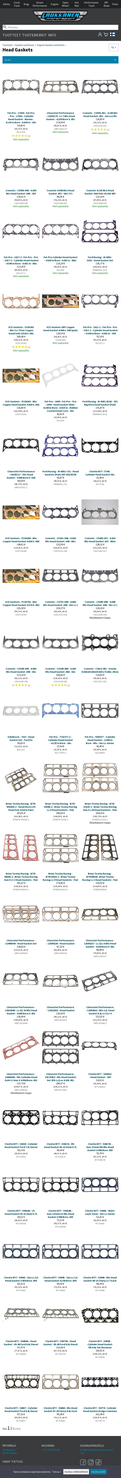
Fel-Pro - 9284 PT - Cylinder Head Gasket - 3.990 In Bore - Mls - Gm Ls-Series (100, 740)
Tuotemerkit (34, 35)
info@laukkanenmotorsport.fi (96, 1449)
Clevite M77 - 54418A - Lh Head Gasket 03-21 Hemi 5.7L (21, 1212)
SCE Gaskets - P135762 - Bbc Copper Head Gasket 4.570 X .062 (21, 603)
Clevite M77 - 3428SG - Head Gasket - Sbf (100, 1075)
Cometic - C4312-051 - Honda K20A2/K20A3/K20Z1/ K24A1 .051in (100, 670)
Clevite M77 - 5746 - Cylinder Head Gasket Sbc (100, 473)
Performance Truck (91, 4)
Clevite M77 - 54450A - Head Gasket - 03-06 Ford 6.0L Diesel (21, 1343)
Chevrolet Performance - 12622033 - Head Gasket (60, 1009)
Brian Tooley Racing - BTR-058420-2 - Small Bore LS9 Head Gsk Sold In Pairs (21, 806)
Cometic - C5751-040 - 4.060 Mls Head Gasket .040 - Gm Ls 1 (60, 603)
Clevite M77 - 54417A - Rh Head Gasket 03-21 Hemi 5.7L (60, 1145)
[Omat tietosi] (100, 35)
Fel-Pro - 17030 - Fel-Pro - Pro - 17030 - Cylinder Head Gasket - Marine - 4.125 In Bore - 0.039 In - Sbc (21, 117)
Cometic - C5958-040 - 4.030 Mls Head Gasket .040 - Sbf (21, 192)
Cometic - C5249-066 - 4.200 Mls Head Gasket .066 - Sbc (60, 670)
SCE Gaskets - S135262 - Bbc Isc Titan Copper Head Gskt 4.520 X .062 (21, 330)
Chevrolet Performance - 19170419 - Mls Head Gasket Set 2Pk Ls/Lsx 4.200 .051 (60, 1077)
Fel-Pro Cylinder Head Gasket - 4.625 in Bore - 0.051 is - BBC (60, 259)
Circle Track (17, 4)
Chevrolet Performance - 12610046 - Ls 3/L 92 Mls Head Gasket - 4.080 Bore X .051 (21, 1010)
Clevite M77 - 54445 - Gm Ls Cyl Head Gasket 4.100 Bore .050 (60, 1279)
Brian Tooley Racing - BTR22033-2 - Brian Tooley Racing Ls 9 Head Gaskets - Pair (60, 876)
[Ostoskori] (106, 35)
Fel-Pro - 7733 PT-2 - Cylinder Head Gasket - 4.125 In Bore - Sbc (60, 740)
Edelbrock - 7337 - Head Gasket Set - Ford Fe (21, 738)
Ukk (82, 1452)
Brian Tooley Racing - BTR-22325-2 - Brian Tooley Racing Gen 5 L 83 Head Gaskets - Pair (100, 806)
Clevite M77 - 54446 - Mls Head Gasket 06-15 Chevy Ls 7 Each (100, 1279)
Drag (26, 4)
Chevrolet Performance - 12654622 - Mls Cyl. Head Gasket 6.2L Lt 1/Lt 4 (100, 1010)
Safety (6, 4)
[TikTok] (98, 1462)
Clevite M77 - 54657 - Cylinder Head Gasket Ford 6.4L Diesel (21, 1409)
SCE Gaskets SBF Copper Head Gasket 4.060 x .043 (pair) (60, 329)
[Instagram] (91, 1462)
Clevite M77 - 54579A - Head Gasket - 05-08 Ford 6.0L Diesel (60, 1343)
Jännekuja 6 (9, 1449)
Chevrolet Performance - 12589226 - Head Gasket (60, 942)
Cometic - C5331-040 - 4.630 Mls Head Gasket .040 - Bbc (60, 540)
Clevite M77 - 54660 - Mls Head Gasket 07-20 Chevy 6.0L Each (60, 1409)
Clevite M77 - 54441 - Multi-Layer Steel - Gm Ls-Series (100, 1212)
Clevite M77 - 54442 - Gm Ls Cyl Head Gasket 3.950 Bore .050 (21, 1279)
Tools (115, 4)
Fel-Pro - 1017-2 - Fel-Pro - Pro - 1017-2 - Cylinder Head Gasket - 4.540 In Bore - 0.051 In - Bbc (21, 260)
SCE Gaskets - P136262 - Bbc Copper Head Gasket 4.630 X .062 (21, 403)
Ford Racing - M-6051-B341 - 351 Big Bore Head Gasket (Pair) (100, 403)
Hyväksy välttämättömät (76, 1471)
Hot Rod (77, 4)
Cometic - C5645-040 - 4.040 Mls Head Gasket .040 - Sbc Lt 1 (100, 603)
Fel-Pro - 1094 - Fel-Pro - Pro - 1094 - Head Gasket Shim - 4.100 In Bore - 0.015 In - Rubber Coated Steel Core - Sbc (60, 406)
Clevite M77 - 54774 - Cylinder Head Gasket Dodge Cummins (100, 1409)
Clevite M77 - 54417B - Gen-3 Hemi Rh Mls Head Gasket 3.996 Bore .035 (100, 1147)
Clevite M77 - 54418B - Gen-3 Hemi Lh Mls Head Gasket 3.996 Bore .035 (60, 1213)
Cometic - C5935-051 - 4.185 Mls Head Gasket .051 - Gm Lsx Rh (100, 114)
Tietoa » (56, 1471)
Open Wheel (65, 4)
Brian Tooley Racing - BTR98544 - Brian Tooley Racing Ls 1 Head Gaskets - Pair (100, 876)
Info (52, 35)
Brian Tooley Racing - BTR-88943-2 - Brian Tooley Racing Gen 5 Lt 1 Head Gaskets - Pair (21, 876)
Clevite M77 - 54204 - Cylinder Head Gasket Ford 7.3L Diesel (21, 1145)
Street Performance (40, 4)
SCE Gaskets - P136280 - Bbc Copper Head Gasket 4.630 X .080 (21, 540)
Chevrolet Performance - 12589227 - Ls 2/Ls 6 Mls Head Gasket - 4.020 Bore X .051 (100, 943)
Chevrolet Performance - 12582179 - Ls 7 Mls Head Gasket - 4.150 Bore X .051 (60, 116)
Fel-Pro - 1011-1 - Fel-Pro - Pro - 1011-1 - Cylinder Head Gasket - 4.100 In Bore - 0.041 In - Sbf (100, 330)
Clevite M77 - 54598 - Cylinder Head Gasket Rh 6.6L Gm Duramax (100, 1344)
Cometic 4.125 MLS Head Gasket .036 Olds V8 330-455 (99, 192)
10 (17, 1429)
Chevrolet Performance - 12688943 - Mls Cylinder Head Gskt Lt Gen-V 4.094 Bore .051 (21, 1077)
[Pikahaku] (60, 27)
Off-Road (106, 4)
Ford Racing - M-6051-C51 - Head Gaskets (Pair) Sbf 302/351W (60, 473)
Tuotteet (12, 35)
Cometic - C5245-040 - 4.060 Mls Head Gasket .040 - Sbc (21, 670)
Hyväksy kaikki (98, 1471)
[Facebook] (83, 1462)
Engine (54, 4)
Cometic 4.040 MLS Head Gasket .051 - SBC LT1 (60, 192)
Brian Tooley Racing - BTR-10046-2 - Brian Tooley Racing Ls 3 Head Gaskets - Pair (60, 806)
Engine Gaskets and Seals (51, 45)
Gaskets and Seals (25, 45)
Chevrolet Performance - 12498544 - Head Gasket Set (21, 942)
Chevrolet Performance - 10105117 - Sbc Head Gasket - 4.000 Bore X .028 (21, 474)
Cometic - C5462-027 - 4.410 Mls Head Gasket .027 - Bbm (100, 540)
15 (19, 1429)
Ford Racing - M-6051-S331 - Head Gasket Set (100, 259)
